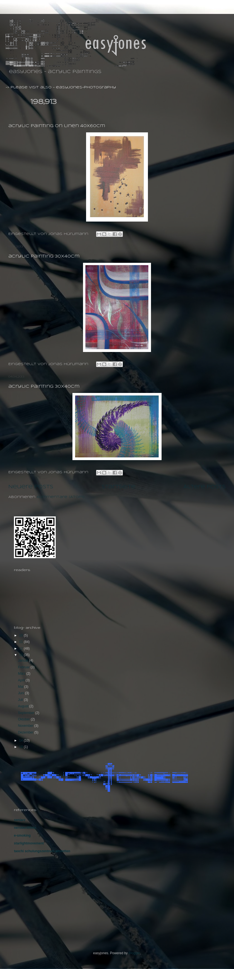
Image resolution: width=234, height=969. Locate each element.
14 (21, 740)
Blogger (134, 953)
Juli (21, 700)
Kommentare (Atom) (60, 497)
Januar (23, 660)
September (26, 713)
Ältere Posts (204, 487)
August (23, 706)
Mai (21, 687)
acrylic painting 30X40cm (43, 256)
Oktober (24, 719)
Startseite (118, 487)
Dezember (26, 732)
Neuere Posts (30, 487)
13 (21, 655)
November (26, 726)
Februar (24, 667)
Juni (21, 693)
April (21, 680)
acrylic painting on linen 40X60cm (56, 126)
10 (21, 635)
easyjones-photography (86, 87)
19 (21, 747)
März (22, 674)
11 (21, 642)
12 (21, 648)
